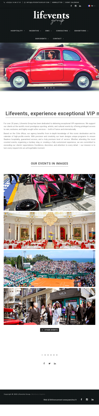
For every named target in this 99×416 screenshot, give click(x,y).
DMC (48, 31)
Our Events (42, 39)
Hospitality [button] (18, 31)
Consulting (63, 31)
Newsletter (57, 2)
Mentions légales (38, 405)
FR (91, 6)
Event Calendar (72, 2)
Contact (58, 39)
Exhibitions (81, 31)
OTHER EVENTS (49, 330)
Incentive (35, 31)
